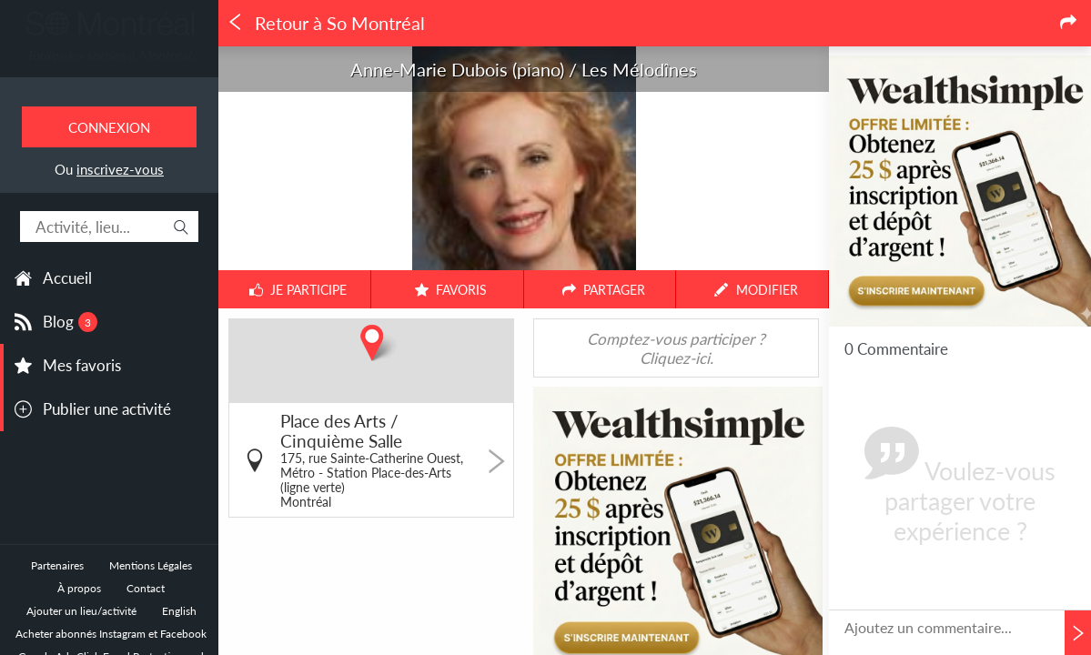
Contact (145, 588)
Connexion (109, 127)
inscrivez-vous (120, 169)
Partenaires (57, 565)
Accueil (67, 277)
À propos (79, 588)
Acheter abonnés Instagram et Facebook (111, 633)
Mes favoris (82, 365)
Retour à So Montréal (326, 23)
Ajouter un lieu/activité (81, 611)
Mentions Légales (150, 565)
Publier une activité (107, 408)
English (179, 611)
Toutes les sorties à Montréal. (109, 55)
